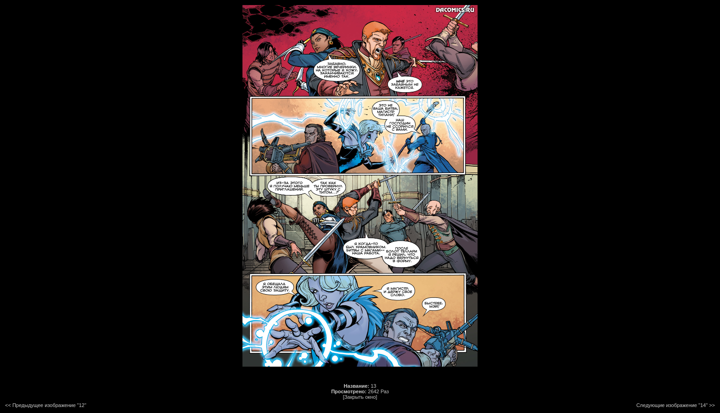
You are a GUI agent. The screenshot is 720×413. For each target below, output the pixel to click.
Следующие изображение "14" (672, 405)
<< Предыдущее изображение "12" (45, 405)
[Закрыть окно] (360, 397)
